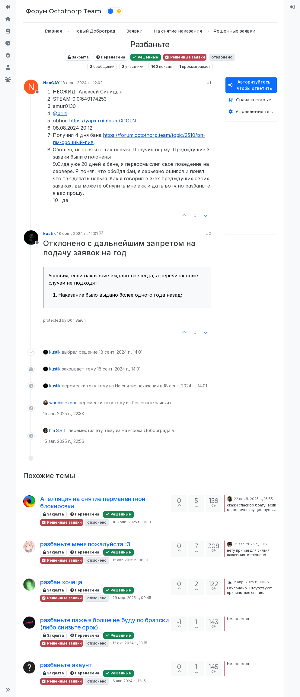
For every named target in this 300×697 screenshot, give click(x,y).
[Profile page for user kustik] (31, 237)
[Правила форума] (7, 31)
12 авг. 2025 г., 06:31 (130, 560)
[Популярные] (7, 55)
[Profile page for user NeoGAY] (31, 87)
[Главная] (7, 19)
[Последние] (7, 43)
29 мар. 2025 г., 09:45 (132, 597)
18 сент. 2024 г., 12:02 (82, 82)
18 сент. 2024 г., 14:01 (77, 233)
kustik (49, 233)
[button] (7, 690)
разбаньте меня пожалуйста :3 (85, 544)
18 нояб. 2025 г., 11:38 (132, 522)
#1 (209, 82)
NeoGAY (51, 82)
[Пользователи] (7, 67)
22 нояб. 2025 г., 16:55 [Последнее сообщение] (253, 499)
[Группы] (7, 79)
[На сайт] (7, 7)
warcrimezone (63, 402)
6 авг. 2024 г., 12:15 (129, 681)
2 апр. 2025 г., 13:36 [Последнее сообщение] (251, 582)
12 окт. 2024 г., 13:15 (130, 643)
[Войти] (292, 7)
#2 (208, 233)
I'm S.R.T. (58, 430)
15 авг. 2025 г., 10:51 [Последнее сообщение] (251, 544)
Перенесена (110, 57)
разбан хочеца (61, 582)
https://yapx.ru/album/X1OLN (102, 121)
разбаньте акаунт (66, 665)
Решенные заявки (185, 57)
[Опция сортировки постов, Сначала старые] (251, 100)
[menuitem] (292, 7)
